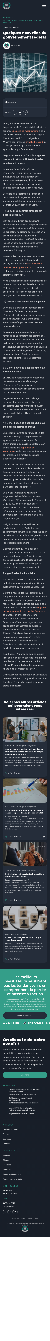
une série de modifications (25, 131)
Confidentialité (15, 1218)
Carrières (7, 1139)
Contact (6, 1144)
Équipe (6, 1134)
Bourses (6, 1155)
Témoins (30, 1218)
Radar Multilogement (12, 1174)
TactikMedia (25, 1225)
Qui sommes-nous (10, 1129)
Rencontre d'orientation (13, 1179)
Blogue (6, 1160)
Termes (23, 1218)
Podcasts (7, 1169)
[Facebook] (15, 112)
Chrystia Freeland (34, 142)
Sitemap (37, 1218)
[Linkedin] (25, 112)
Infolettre (7, 1165)
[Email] (20, 112)
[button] (44, 5)
